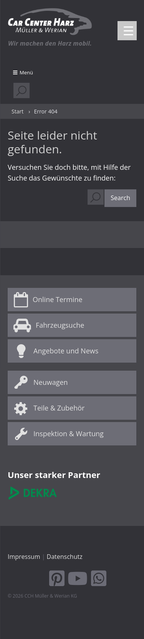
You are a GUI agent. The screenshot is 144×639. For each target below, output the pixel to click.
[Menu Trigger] (127, 30)
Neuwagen (50, 382)
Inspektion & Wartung (68, 433)
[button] (120, 198)
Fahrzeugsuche (60, 325)
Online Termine (58, 299)
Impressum (24, 556)
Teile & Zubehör (58, 407)
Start (17, 111)
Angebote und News (65, 350)
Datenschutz (65, 556)
